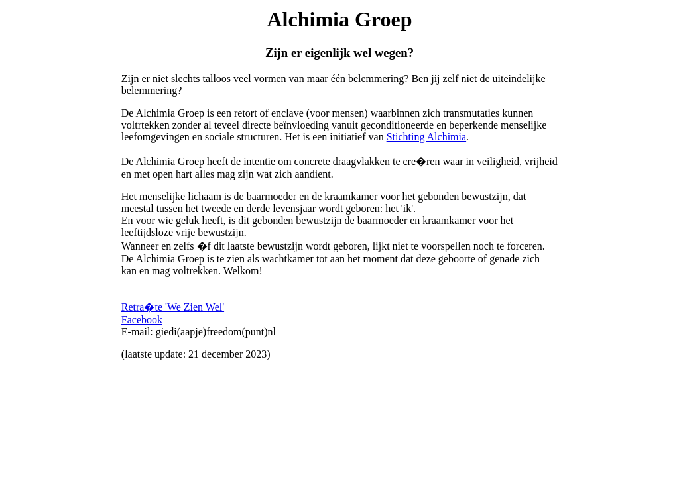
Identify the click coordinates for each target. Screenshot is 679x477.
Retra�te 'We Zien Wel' (172, 307)
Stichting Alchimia (426, 136)
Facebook (141, 319)
